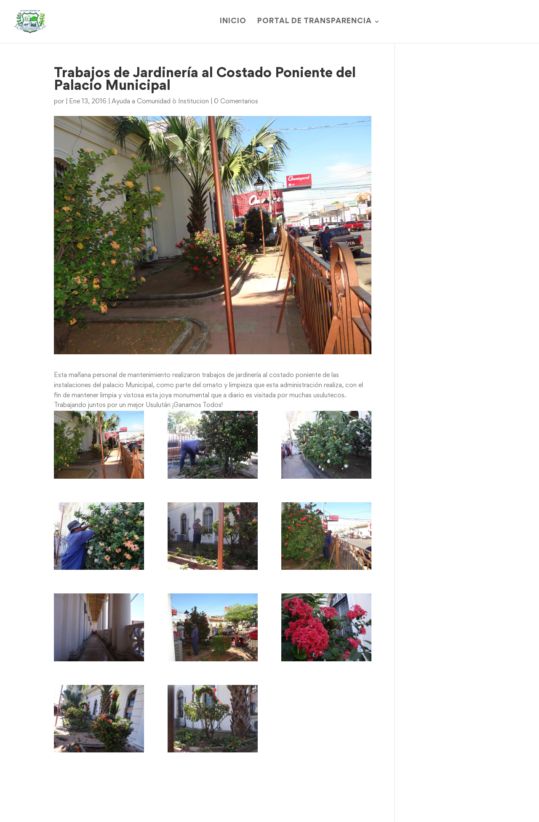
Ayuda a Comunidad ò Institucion (160, 102)
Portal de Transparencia (314, 22)
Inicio (233, 22)
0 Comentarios (236, 102)
